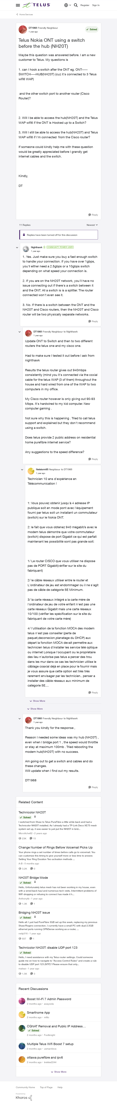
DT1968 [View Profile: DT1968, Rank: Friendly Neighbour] (33, 27)
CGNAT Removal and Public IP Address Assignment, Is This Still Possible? (55, 1026)
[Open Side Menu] (18, 5)
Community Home (25, 1087)
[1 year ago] (36, 898)
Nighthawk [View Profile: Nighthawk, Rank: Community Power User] (36, 247)
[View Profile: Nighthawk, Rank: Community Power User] (26, 249)
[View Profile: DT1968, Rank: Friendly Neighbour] (23, 29)
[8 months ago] (31, 863)
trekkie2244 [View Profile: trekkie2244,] (50, 1062)
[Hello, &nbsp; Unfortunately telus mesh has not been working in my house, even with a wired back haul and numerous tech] (59, 890)
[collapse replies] (17, 248)
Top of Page (46, 1087)
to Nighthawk (70, 331)
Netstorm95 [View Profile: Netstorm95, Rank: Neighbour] (42, 469)
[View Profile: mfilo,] (22, 1014)
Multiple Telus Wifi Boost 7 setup (50, 1044)
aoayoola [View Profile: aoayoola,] (49, 1003)
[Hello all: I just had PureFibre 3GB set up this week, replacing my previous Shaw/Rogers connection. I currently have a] (59, 925)
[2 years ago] (40, 833)
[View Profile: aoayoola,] (22, 1001)
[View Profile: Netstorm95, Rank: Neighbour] (31, 471)
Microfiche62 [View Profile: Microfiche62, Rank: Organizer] (25, 833)
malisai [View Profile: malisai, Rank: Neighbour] (22, 968)
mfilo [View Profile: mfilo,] (46, 1017)
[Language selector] (68, 5)
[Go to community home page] (36, 5)
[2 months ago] (34, 1003)
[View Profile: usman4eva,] (22, 1046)
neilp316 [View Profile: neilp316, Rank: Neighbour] (23, 933)
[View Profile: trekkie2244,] (22, 1059)
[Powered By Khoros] (58, 1097)
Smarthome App (38, 1012)
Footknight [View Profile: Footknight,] (49, 1035)
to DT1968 (66, 469)
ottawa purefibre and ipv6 (45, 1057)
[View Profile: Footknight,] (22, 1028)
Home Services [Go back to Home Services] (24, 14)
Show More (37, 700)
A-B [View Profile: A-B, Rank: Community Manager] (21, 863)
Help (60, 1087)
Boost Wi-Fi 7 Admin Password (49, 999)
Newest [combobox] (92, 225)
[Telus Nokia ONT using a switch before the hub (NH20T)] (35, 251)
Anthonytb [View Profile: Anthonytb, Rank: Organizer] (24, 898)
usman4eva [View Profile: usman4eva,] (50, 1048)
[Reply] (93, 215)
